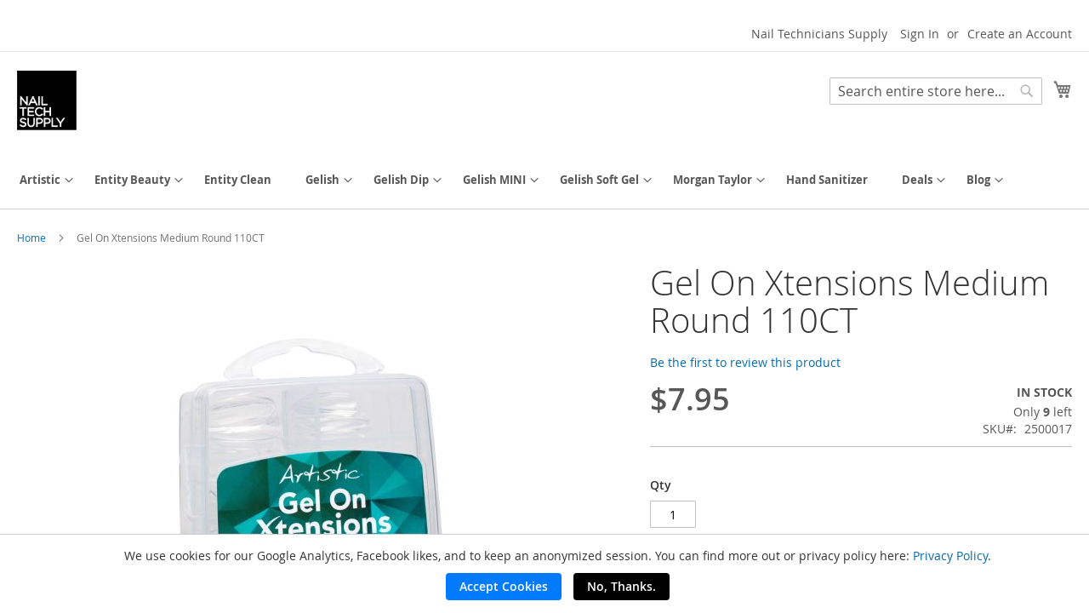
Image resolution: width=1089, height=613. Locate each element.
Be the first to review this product (745, 362)
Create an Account (1019, 34)
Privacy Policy (950, 555)
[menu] (544, 180)
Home (31, 237)
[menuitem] (40, 180)
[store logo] (47, 100)
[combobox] (936, 91)
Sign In (919, 34)
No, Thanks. (621, 586)
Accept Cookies (503, 586)
